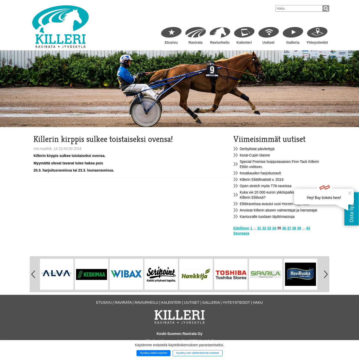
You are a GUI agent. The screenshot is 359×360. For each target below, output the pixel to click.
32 (264, 228)
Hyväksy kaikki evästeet (153, 353)
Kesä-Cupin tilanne (255, 155)
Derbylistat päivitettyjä (257, 149)
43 (308, 228)
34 (274, 228)
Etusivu (171, 42)
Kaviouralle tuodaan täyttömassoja (267, 217)
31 (259, 228)
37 (289, 228)
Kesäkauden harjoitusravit (260, 173)
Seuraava (241, 233)
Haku (258, 302)
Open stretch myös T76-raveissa (265, 186)
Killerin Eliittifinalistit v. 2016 (261, 179)
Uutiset (268, 42)
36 (284, 228)
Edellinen (241, 228)
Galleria (292, 42)
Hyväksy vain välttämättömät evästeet (197, 353)
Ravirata (195, 42)
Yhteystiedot (317, 42)
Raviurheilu (219, 42)
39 (299, 228)
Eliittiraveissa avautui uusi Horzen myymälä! (275, 204)
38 (294, 228)
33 (269, 228)
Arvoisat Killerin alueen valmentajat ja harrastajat (278, 210)
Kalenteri (244, 42)
